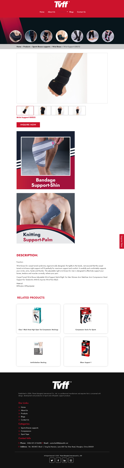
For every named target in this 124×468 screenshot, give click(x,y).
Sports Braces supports (41, 46)
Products (62, 12)
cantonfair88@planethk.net (59, 443)
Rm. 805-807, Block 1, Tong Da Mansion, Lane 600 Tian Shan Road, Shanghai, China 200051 (61, 447)
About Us (51, 12)
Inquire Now (28, 124)
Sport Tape (25, 434)
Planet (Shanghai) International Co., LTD (71, 456)
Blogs (71, 12)
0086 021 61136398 (34, 443)
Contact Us (81, 12)
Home (42, 12)
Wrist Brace (57, 46)
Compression (26, 431)
